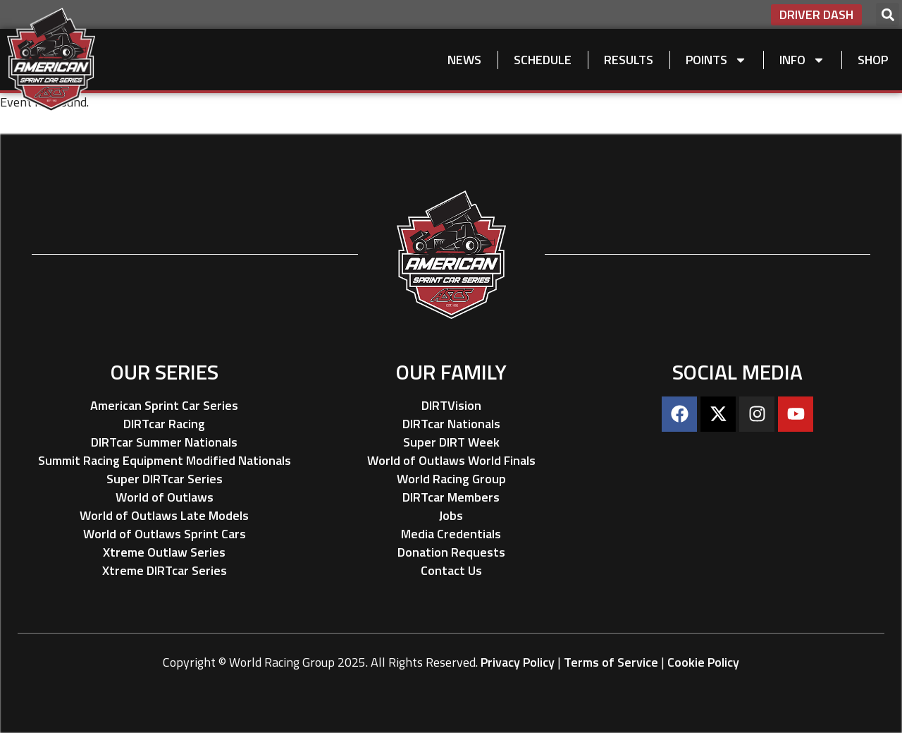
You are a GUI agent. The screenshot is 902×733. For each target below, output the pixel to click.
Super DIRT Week (451, 442)
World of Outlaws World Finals (451, 460)
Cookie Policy (703, 662)
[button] (887, 14)
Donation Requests (451, 552)
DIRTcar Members (451, 497)
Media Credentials (451, 533)
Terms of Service (611, 662)
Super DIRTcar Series (164, 478)
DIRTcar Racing (164, 423)
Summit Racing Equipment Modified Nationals (164, 460)
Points (716, 60)
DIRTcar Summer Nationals (164, 442)
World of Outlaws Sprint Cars (164, 533)
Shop (873, 59)
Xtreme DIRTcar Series (164, 570)
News (464, 59)
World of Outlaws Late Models (164, 515)
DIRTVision (451, 405)
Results (628, 59)
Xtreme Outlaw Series (164, 552)
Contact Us (451, 570)
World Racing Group (451, 478)
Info (802, 60)
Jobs (451, 515)
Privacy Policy (518, 662)
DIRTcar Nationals (451, 423)
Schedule (543, 59)
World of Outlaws (165, 497)
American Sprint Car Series (164, 405)
